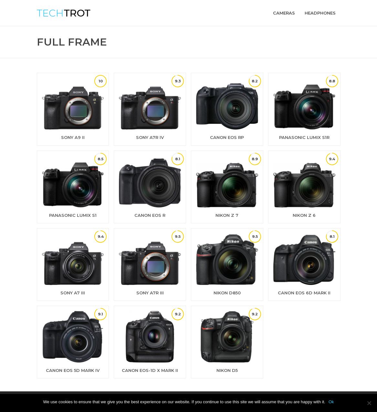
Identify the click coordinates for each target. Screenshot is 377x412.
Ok (331, 401)
